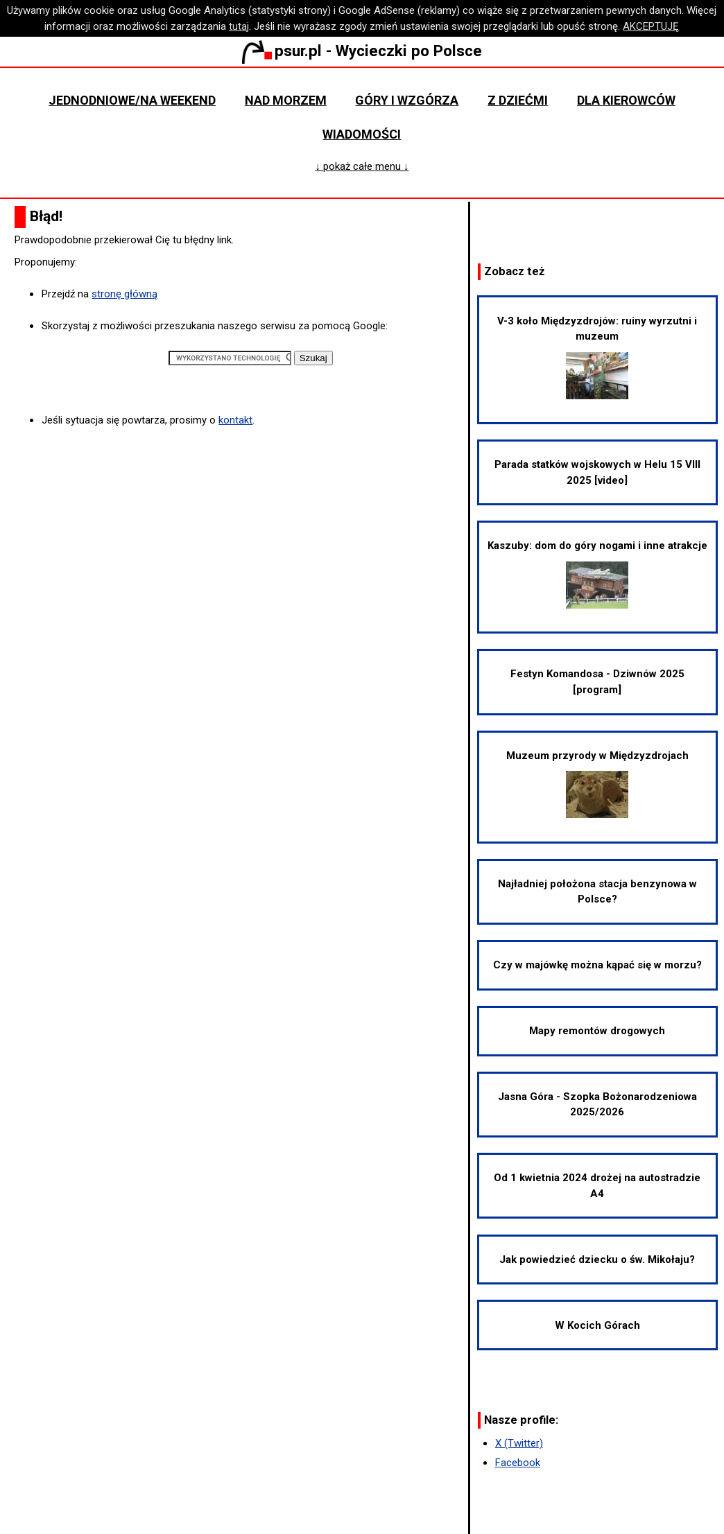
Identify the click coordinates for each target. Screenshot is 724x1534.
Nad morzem (286, 100)
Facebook (517, 1462)
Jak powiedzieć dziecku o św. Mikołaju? (597, 1259)
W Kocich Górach (597, 1325)
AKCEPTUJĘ (651, 26)
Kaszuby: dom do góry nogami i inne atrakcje (597, 574)
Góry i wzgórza (406, 100)
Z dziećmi (518, 100)
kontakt (235, 420)
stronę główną (124, 294)
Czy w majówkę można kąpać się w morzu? (597, 965)
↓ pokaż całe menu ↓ (361, 166)
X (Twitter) (519, 1443)
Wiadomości (361, 134)
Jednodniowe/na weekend (132, 100)
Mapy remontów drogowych (597, 1031)
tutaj (239, 26)
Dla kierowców (626, 100)
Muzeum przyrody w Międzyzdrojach (597, 784)
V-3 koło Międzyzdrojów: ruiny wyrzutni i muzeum (597, 357)
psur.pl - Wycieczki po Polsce (362, 51)
